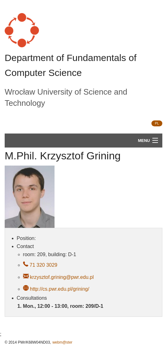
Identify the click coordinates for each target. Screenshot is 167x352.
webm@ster (62, 342)
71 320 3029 (42, 265)
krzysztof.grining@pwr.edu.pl (62, 277)
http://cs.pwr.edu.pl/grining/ (59, 289)
